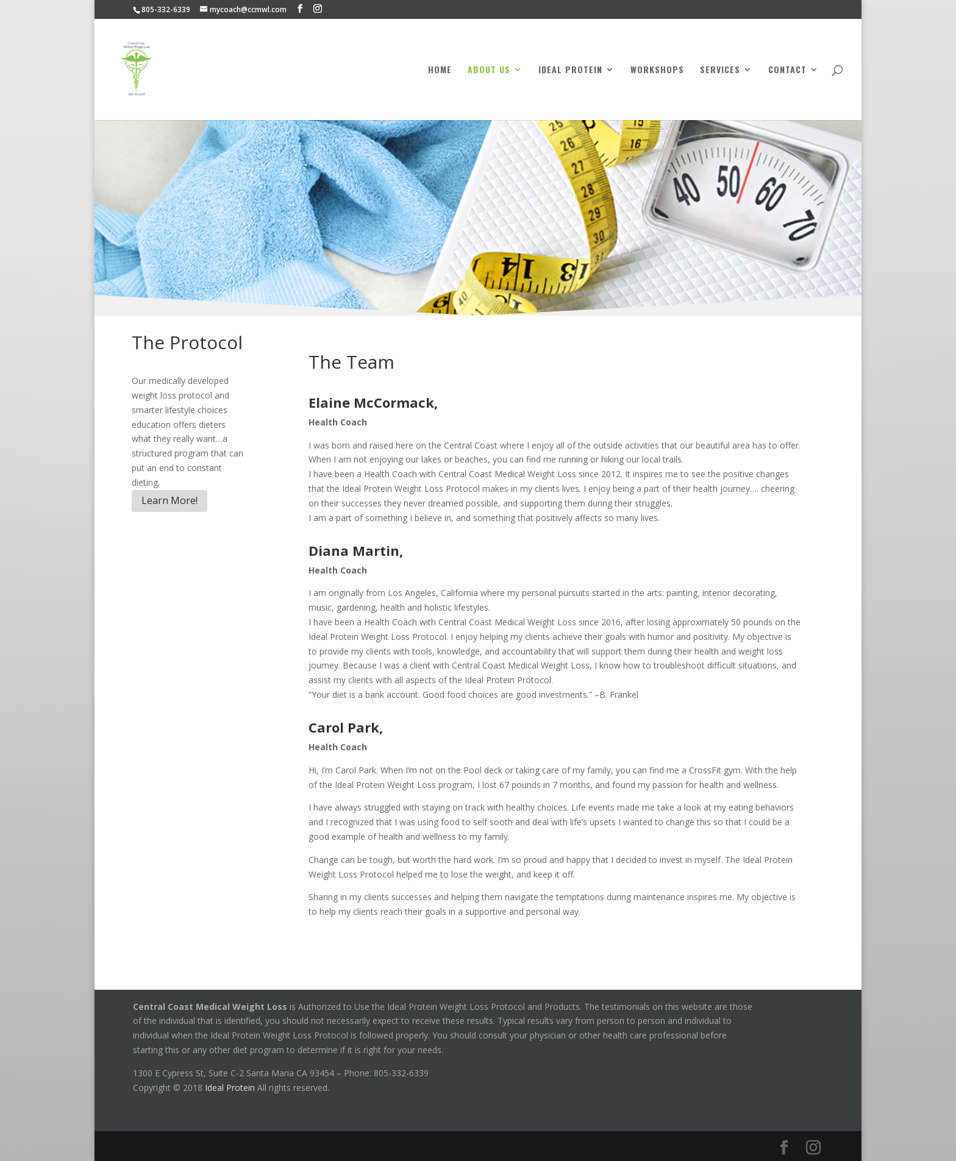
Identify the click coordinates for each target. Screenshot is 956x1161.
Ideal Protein (570, 70)
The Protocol (187, 342)
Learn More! (169, 500)
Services (720, 70)
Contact (787, 70)
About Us (489, 70)
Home (440, 70)
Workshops (657, 70)
